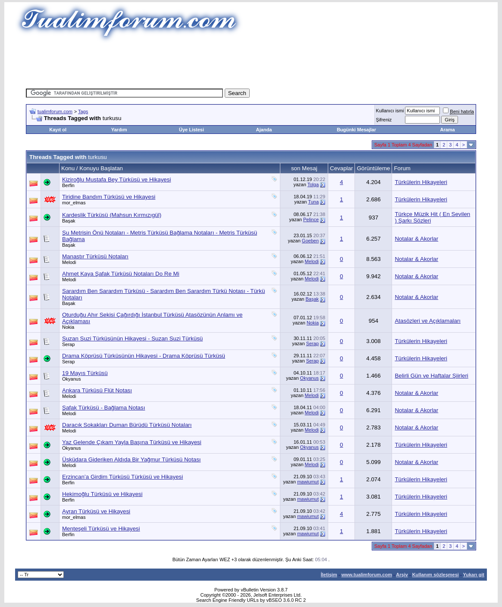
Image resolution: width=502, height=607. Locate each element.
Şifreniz (384, 119)
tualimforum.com (55, 111)
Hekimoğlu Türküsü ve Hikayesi (102, 494)
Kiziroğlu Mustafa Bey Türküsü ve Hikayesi (116, 179)
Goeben (310, 240)
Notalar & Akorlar (416, 238)
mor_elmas (73, 202)
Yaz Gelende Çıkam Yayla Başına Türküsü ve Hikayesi (131, 442)
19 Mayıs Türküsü (85, 373)
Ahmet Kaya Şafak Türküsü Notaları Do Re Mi (120, 273)
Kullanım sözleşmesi (435, 574)
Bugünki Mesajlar (356, 129)
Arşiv (402, 574)
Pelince (311, 219)
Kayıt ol (57, 129)
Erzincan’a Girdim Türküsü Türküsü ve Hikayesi (122, 477)
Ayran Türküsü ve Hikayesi (96, 511)
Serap (68, 344)
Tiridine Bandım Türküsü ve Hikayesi (108, 197)
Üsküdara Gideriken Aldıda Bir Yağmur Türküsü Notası (131, 459)
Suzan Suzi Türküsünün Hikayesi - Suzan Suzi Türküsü (132, 338)
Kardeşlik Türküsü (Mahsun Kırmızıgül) (111, 215)
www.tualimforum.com (366, 574)
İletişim (329, 574)
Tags (83, 111)
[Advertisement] (251, 62)
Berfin (68, 185)
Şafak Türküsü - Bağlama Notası (103, 407)
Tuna (313, 201)
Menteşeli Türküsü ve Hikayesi (101, 528)
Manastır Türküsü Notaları (95, 256)
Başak (68, 220)
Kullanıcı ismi (390, 110)
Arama (447, 129)
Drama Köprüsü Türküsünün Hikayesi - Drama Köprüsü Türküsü (143, 356)
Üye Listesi (191, 129)
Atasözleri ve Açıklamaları (428, 321)
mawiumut (308, 481)
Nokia (68, 327)
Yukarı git (473, 574)
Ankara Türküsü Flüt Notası (97, 390)
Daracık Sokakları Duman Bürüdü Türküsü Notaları (127, 425)
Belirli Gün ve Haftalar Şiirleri (431, 375)
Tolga (313, 184)
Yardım (119, 129)
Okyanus (71, 378)
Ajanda (264, 129)
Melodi (69, 262)
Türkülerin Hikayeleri (421, 182)
